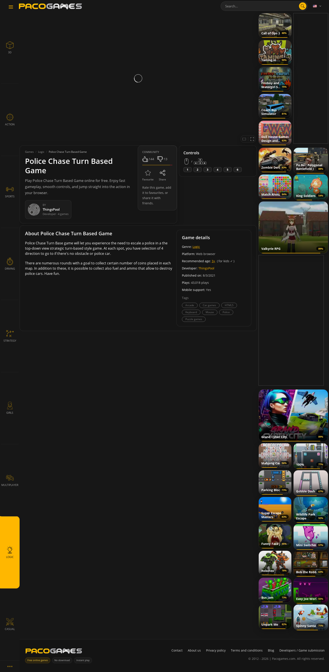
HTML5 (229, 305)
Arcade (189, 305)
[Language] (317, 6)
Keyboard (191, 312)
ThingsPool (206, 268)
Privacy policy (216, 650)
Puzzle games (193, 319)
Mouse (210, 312)
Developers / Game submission (302, 650)
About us (194, 650)
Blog (271, 650)
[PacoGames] (53, 652)
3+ (213, 261)
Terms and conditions (247, 650)
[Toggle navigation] (11, 7)
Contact (177, 650)
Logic (196, 247)
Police (226, 312)
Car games (209, 305)
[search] (302, 6)
